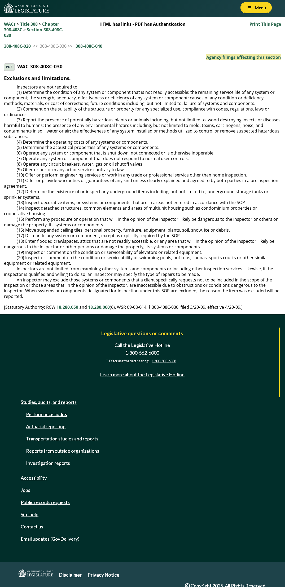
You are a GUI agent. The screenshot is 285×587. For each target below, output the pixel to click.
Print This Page (265, 24)
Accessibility (34, 478)
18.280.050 (67, 307)
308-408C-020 (17, 46)
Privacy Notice (103, 575)
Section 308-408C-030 (33, 32)
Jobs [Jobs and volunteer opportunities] (25, 490)
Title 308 (29, 24)
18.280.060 (99, 307)
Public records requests (45, 502)
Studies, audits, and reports (49, 402)
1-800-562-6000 (142, 353)
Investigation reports (48, 463)
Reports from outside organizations (62, 451)
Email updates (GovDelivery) (50, 539)
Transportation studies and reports (62, 439)
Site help (29, 514)
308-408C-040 (89, 46)
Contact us (32, 526)
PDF (9, 67)
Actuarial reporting (45, 426)
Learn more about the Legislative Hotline (142, 374)
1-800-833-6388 (164, 361)
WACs (10, 24)
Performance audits (46, 414)
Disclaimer (70, 575)
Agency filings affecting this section (243, 57)
